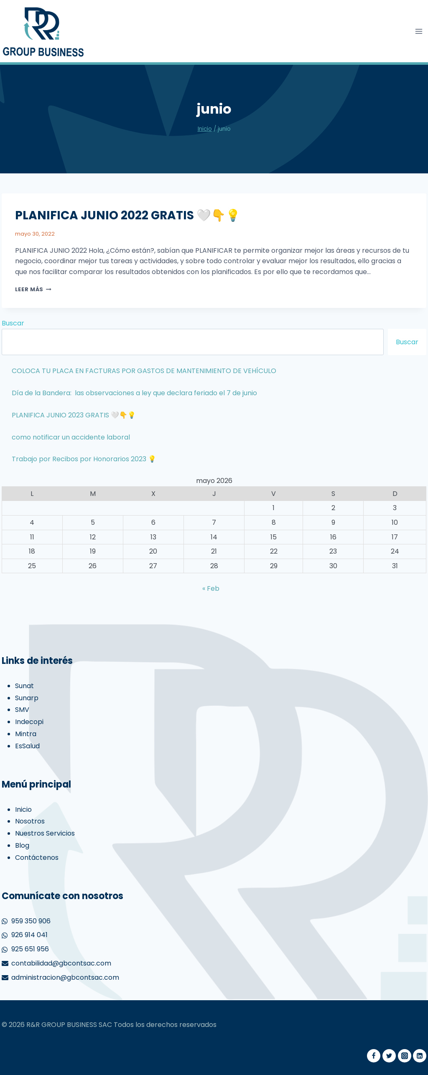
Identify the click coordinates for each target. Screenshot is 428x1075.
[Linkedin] (419, 1055)
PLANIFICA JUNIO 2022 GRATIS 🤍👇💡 (127, 215)
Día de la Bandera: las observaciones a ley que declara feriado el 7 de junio (134, 393)
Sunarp (26, 698)
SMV (22, 709)
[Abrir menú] (419, 31)
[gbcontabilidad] (43, 31)
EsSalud (27, 746)
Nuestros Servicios (45, 833)
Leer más (33, 289)
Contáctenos (37, 857)
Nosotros (30, 821)
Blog (22, 845)
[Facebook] (373, 1055)
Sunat (24, 686)
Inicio (23, 809)
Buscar (13, 323)
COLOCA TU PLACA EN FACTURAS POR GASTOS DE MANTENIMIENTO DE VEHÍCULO (144, 371)
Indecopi (29, 722)
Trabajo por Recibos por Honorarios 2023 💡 (84, 459)
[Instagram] (404, 1055)
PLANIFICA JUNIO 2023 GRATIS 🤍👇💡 (74, 415)
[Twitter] (389, 1055)
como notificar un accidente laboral (71, 437)
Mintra (25, 734)
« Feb (210, 588)
